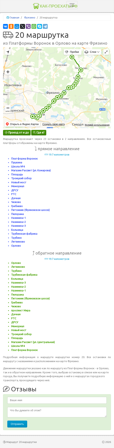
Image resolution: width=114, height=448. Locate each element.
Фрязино (29, 17)
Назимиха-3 (18, 225)
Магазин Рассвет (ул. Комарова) (31, 170)
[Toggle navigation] (72, 5)
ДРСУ (14, 190)
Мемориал (17, 186)
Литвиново (18, 241)
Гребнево (17, 206)
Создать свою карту (53, 124)
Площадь (17, 174)
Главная (14, 17)
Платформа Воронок (24, 158)
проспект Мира (20, 310)
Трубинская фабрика (24, 233)
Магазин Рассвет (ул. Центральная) (33, 342)
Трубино (16, 237)
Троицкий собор (21, 178)
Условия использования (97, 125)
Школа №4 (18, 166)
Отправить (17, 423)
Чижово (16, 202)
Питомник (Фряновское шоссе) (30, 209)
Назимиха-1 (18, 217)
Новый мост (18, 182)
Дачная (15, 198)
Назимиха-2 (18, 221)
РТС (13, 194)
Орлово (16, 245)
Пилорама (17, 214)
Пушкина (16, 162)
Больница (17, 229)
